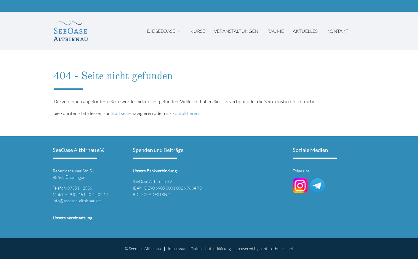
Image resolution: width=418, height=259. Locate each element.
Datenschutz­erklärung (210, 248)
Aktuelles (305, 31)
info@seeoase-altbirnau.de (77, 200)
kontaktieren (185, 113)
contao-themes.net (276, 248)
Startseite (121, 113)
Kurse (197, 31)
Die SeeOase (161, 31)
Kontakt (337, 31)
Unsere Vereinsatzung (72, 217)
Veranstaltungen (236, 31)
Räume (275, 31)
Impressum (178, 248)
